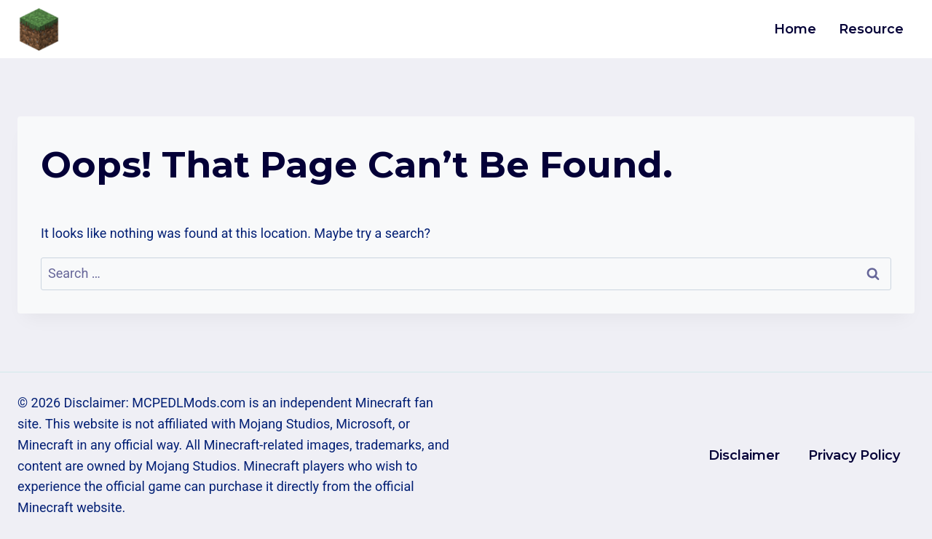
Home (795, 29)
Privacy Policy (854, 455)
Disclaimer (744, 455)
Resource (871, 29)
